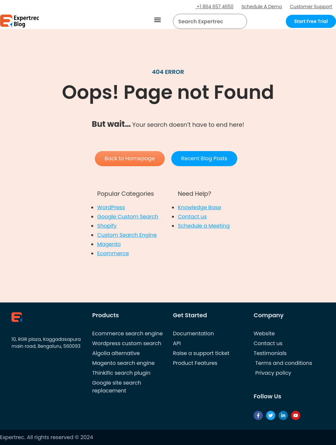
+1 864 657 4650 (215, 6)
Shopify (106, 226)
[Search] (239, 21)
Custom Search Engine (127, 235)
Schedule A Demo (262, 6)
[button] (157, 19)
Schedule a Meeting (204, 226)
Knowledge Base (199, 207)
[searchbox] (205, 21)
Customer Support (311, 6)
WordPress (111, 207)
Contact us (192, 216)
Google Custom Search (127, 216)
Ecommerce (113, 253)
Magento (109, 244)
